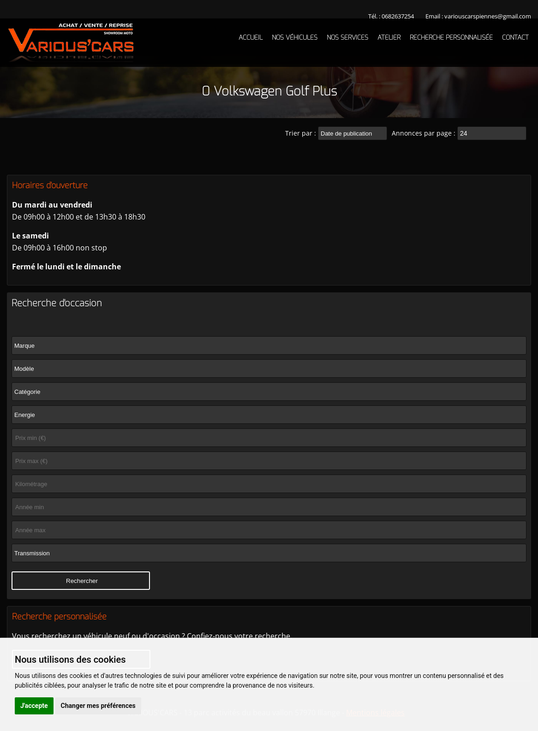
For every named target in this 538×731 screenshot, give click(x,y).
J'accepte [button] (34, 705)
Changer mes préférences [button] (98, 705)
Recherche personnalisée (451, 37)
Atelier (389, 37)
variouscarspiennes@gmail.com (487, 16)
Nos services (347, 37)
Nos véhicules (294, 37)
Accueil (251, 37)
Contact (515, 37)
